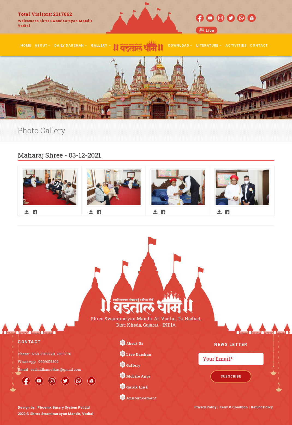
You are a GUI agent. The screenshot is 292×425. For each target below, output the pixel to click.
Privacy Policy (205, 407)
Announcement (141, 398)
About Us (134, 343)
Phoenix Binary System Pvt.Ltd (63, 407)
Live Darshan (138, 354)
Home (25, 45)
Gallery (101, 45)
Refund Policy (262, 407)
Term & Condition (234, 407)
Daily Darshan (70, 45)
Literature (209, 45)
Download (180, 45)
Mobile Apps (138, 376)
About (43, 45)
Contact (259, 45)
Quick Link (137, 387)
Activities (235, 45)
